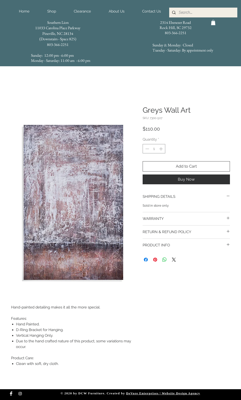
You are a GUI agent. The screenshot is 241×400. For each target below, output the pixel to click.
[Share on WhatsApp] (164, 260)
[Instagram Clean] (20, 393)
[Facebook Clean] (11, 393)
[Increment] (161, 148)
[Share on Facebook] (146, 260)
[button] (213, 22)
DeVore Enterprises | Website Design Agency (163, 393)
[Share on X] (174, 260)
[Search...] (203, 12)
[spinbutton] (154, 148)
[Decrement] (146, 148)
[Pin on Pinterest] (155, 260)
